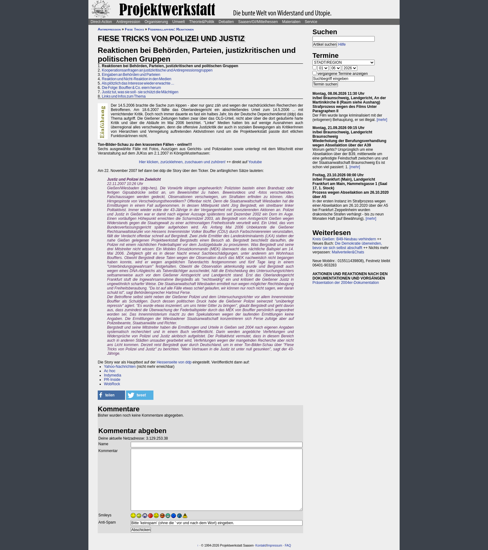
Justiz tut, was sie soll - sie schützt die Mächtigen (140, 92)
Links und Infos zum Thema (124, 96)
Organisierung (156, 22)
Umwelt (178, 22)
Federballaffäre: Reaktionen (171, 29)
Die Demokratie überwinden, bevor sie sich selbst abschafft (347, 245)
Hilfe (342, 44)
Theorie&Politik (201, 22)
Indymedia (112, 375)
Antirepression (128, 22)
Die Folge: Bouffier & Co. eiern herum (131, 88)
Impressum (274, 545)
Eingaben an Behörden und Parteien (131, 74)
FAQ (288, 545)
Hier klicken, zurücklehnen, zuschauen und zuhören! (182, 162)
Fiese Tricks (134, 29)
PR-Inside (112, 379)
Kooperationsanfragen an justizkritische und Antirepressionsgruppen (157, 70)
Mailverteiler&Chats (348, 252)
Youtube (255, 162)
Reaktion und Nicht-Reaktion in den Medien (136, 79)
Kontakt (260, 545)
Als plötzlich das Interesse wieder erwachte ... (138, 83)
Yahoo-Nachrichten (120, 366)
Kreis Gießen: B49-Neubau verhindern (344, 239)
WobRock (112, 384)
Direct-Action (101, 22)
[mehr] (382, 120)
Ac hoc (109, 371)
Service (311, 22)
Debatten (226, 22)
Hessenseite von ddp (174, 362)
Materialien (291, 22)
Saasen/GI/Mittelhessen (258, 22)
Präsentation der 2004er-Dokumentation (345, 282)
